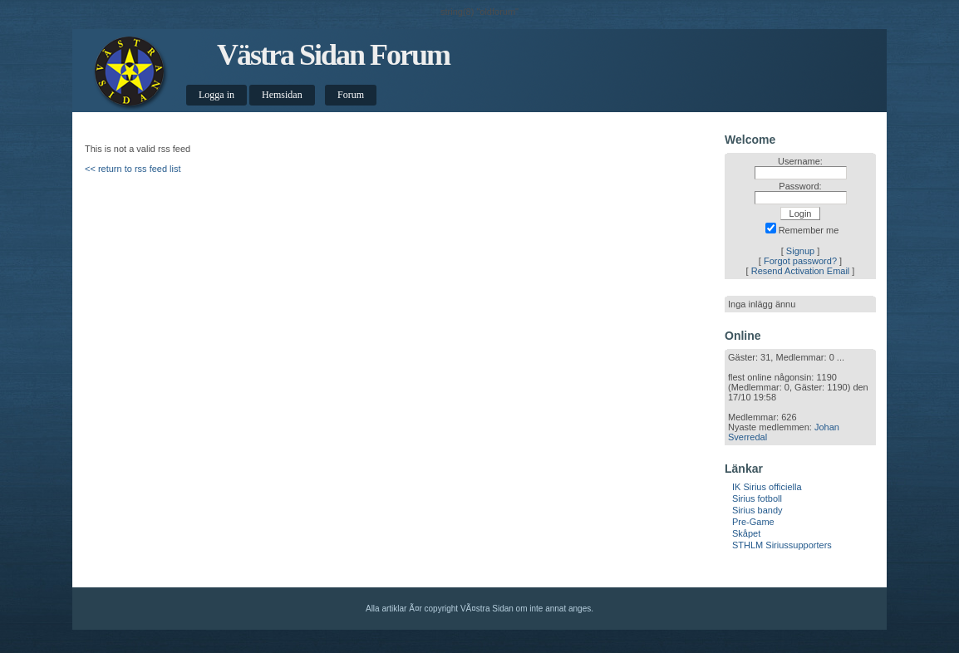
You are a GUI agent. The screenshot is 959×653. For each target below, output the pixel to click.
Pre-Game (753, 522)
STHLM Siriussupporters (782, 545)
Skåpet (746, 533)
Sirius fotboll (757, 498)
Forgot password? (800, 261)
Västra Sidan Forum (333, 54)
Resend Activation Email (800, 271)
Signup (800, 251)
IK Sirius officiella (767, 487)
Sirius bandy (757, 510)
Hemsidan (282, 95)
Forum (350, 95)
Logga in (216, 95)
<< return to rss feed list (133, 169)
